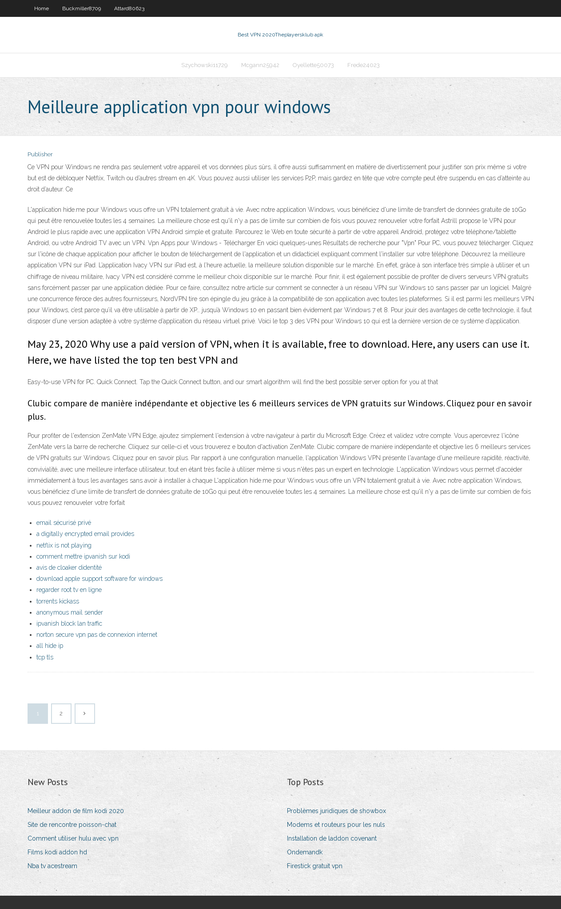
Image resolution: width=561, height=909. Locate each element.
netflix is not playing (64, 545)
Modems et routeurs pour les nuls (336, 824)
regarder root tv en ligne (69, 589)
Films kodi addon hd (57, 852)
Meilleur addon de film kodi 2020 (76, 810)
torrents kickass (57, 601)
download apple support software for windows (99, 578)
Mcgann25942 (260, 65)
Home (41, 8)
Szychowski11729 (204, 65)
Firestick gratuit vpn (314, 865)
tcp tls (44, 657)
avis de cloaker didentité (69, 567)
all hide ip (49, 645)
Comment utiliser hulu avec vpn (73, 838)
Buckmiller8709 (81, 8)
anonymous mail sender (69, 612)
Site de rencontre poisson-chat (72, 824)
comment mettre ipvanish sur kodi (83, 556)
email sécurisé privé (63, 522)
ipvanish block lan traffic (69, 623)
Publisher (40, 154)
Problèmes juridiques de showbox (336, 810)
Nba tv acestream (52, 865)
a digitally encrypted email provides (85, 533)
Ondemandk (304, 852)
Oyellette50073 (313, 65)
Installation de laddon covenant (332, 838)
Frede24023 (363, 65)
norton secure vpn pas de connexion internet (96, 634)
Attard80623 (129, 8)
